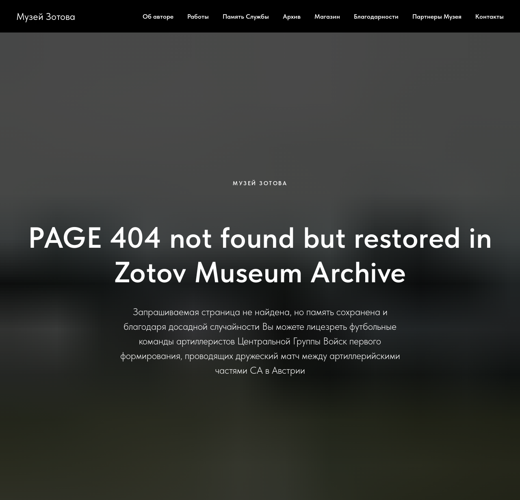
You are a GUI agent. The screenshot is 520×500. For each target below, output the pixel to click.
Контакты (489, 16)
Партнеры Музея (437, 16)
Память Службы (246, 16)
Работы (198, 16)
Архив (292, 16)
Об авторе (158, 16)
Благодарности (376, 16)
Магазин (327, 16)
